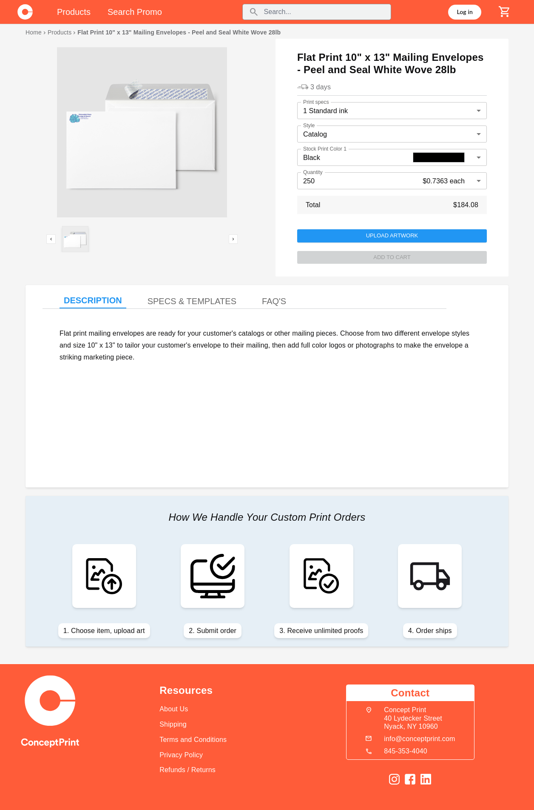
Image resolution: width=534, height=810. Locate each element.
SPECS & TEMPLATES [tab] (192, 301)
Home (34, 32)
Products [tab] (74, 12)
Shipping (173, 724)
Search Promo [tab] (135, 12)
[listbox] (142, 132)
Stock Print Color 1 (325, 148)
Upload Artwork (392, 235)
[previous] (51, 239)
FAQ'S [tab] (274, 301)
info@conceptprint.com (419, 738)
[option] (142, 104)
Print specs (316, 102)
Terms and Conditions (193, 739)
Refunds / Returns (187, 769)
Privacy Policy (181, 755)
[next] (233, 239)
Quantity (313, 172)
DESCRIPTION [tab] (93, 300)
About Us (173, 709)
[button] (142, 132)
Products (59, 32)
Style (309, 125)
